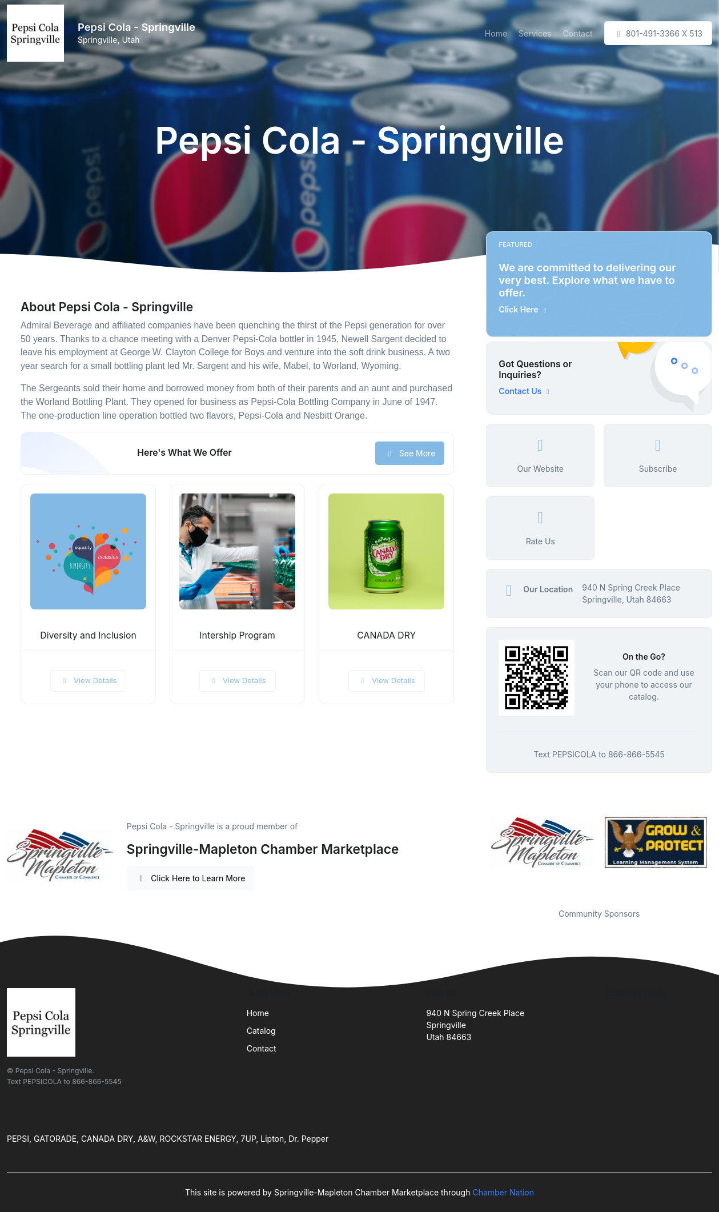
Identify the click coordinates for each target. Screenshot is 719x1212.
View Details (88, 680)
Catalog (261, 1031)
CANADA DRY (386, 635)
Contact (578, 33)
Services (535, 33)
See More (409, 453)
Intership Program (237, 635)
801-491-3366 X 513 (658, 33)
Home (496, 33)
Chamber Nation (503, 1192)
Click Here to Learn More (191, 878)
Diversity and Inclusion (88, 635)
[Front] (38, 33)
